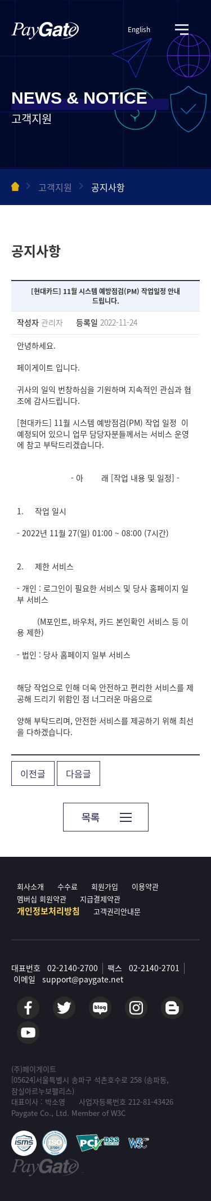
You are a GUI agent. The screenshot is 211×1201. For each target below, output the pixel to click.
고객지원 (55, 187)
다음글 (78, 773)
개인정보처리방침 (48, 911)
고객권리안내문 (117, 911)
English (139, 29)
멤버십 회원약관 (41, 898)
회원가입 (104, 886)
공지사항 (108, 187)
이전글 (33, 773)
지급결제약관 (100, 898)
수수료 (67, 886)
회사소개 (30, 886)
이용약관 (145, 886)
